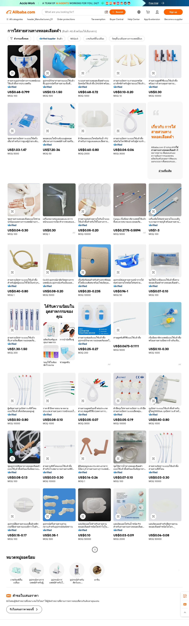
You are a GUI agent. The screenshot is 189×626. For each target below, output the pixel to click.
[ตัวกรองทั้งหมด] (19, 38)
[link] (185, 596)
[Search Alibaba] (73, 12)
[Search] (117, 12)
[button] (106, 12)
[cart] (148, 12)
